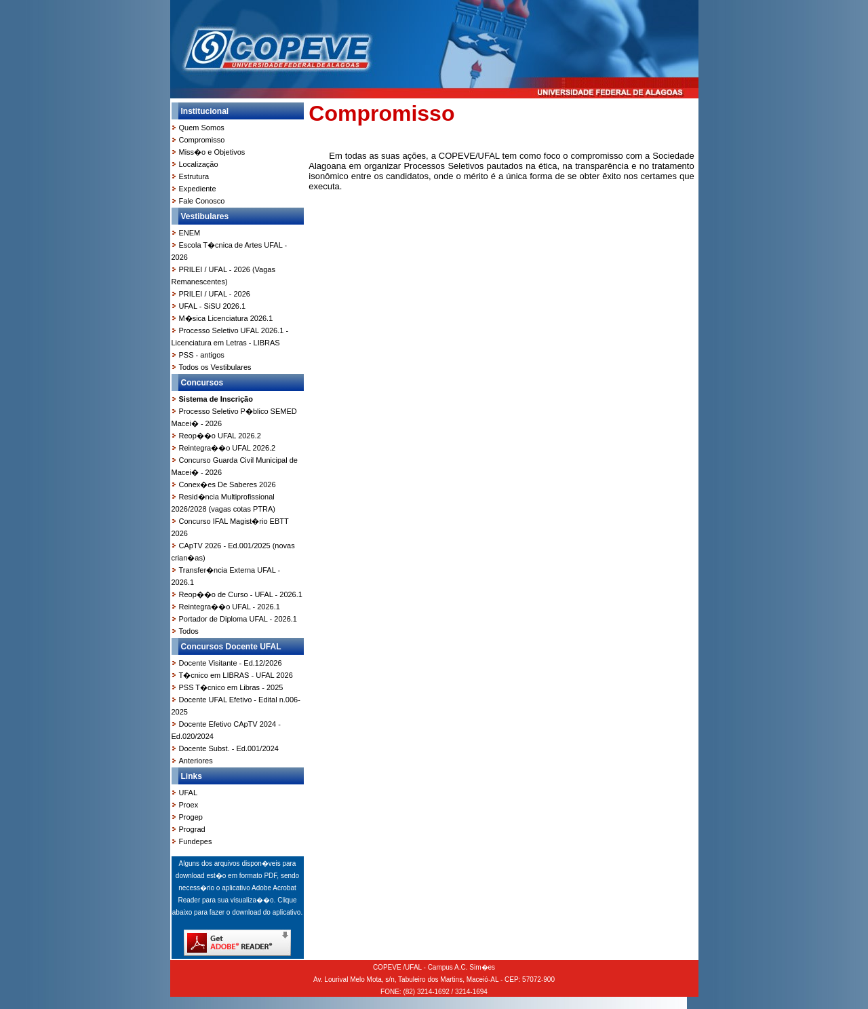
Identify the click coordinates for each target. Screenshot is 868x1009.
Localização (198, 164)
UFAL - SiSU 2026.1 (212, 306)
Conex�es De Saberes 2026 (227, 484)
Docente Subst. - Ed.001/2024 (229, 748)
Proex (189, 805)
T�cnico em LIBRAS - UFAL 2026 (236, 675)
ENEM (190, 233)
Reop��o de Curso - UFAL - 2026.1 (240, 594)
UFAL (188, 792)
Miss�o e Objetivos (212, 152)
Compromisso (202, 140)
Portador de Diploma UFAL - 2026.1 (238, 619)
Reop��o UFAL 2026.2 (220, 436)
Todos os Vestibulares (215, 367)
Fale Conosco (202, 201)
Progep (191, 817)
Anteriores (196, 761)
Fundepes (195, 841)
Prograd (192, 829)
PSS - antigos (201, 355)
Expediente (197, 189)
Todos (189, 631)
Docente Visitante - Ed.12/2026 (230, 663)
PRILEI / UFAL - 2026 (214, 294)
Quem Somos (201, 127)
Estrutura (194, 176)
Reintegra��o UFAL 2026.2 (227, 448)
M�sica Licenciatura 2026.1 (226, 318)
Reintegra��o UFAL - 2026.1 (229, 607)
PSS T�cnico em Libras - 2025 (231, 687)
